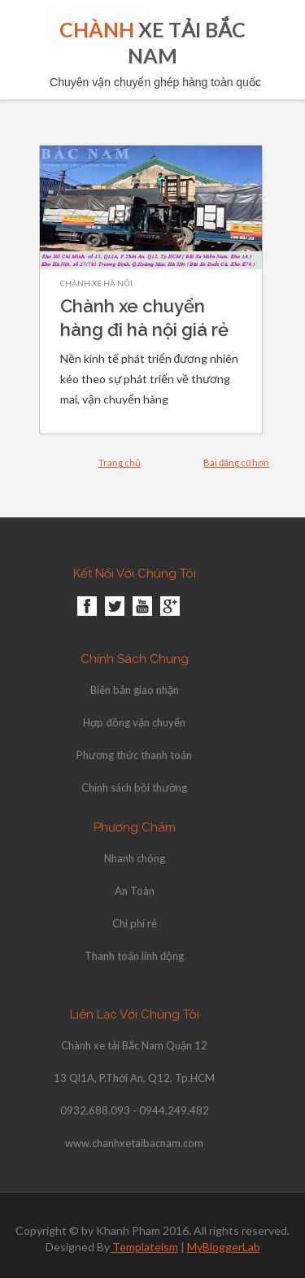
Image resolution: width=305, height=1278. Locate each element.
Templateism (145, 1247)
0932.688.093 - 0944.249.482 (134, 1110)
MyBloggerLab (223, 1247)
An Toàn (135, 890)
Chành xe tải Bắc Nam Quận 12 (134, 1045)
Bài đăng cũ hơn (236, 462)
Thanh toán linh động (134, 955)
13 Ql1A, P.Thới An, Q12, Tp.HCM (134, 1077)
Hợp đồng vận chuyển (134, 722)
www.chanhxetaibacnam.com (134, 1142)
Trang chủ (119, 462)
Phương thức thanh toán (134, 754)
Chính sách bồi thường (134, 787)
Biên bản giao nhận (134, 689)
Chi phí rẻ (134, 923)
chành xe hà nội (96, 283)
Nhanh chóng (134, 858)
